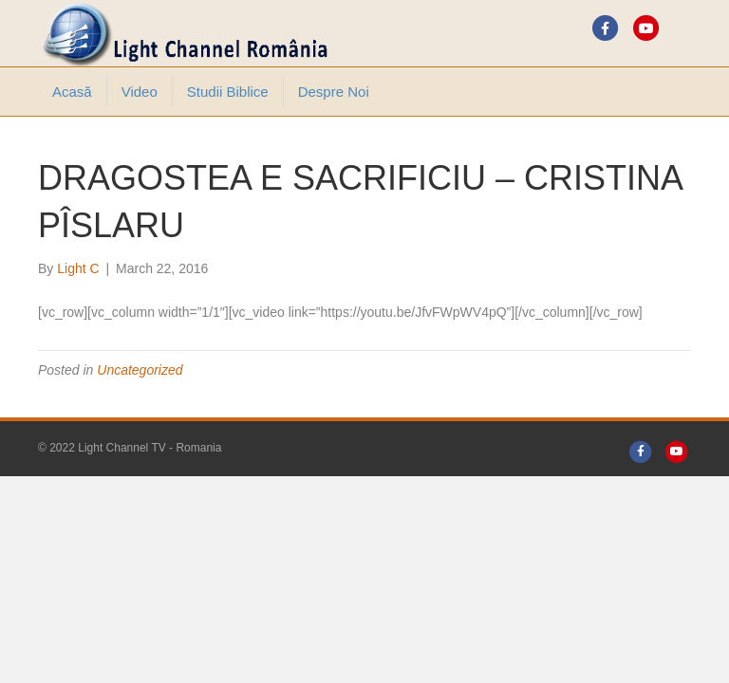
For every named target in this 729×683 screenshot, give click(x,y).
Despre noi (333, 91)
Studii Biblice (228, 91)
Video (140, 91)
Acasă (72, 91)
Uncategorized (139, 370)
